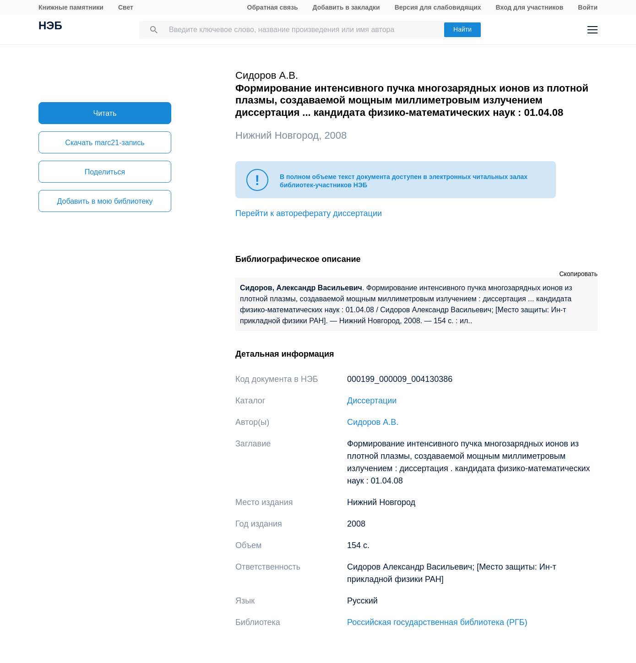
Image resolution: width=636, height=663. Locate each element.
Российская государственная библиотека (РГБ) (437, 622)
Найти (462, 29)
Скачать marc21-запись (104, 143)
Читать (105, 113)
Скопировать (578, 273)
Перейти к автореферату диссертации (308, 213)
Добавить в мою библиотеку (104, 201)
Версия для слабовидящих (438, 7)
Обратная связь (272, 7)
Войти (588, 7)
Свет (125, 7)
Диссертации (372, 400)
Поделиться (105, 172)
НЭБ (50, 27)
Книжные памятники (70, 7)
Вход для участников (530, 7)
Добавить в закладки (346, 7)
